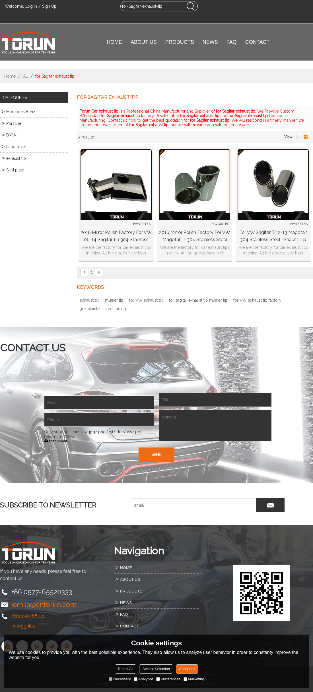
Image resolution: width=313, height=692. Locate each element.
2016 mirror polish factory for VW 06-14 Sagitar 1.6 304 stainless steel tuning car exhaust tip (116, 236)
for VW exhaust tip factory (257, 300)
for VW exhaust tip (146, 300)
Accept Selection (156, 669)
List (297, 137)
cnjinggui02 (23, 626)
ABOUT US (144, 42)
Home (10, 76)
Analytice (143, 679)
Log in (31, 6)
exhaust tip (89, 300)
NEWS (210, 42)
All (25, 76)
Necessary (120, 679)
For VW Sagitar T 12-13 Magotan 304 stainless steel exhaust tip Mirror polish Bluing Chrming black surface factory (273, 236)
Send (156, 454)
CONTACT (257, 42)
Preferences (168, 679)
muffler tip (114, 300)
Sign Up (49, 6)
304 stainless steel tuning (103, 308)
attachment (55, 441)
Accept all (187, 669)
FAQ (231, 42)
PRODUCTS (179, 42)
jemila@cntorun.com (44, 604)
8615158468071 (28, 616)
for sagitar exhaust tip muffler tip (198, 300)
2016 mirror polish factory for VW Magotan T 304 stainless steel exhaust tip (194, 236)
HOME (114, 42)
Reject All (125, 669)
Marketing (194, 679)
